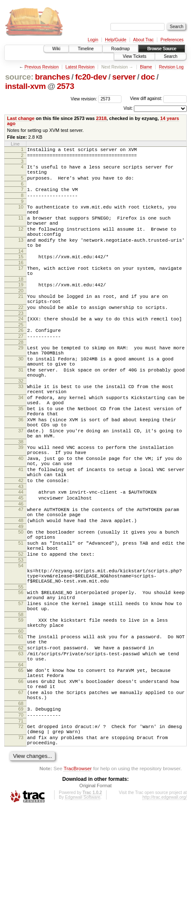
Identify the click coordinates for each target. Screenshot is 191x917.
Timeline (85, 48)
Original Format (95, 894)
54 (20, 639)
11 (20, 229)
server (124, 76)
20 (20, 314)
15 (20, 275)
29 (20, 379)
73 (20, 843)
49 (20, 594)
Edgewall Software (82, 905)
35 (20, 453)
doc (148, 76)
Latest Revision (79, 67)
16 (20, 283)
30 (20, 393)
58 (20, 698)
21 (20, 320)
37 (20, 480)
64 (20, 757)
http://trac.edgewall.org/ (164, 905)
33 (20, 426)
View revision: (84, 98)
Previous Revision (41, 67)
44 (20, 553)
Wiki (56, 48)
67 (20, 790)
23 (20, 341)
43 (20, 547)
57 (20, 685)
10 (20, 215)
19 (20, 307)
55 (20, 665)
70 (20, 817)
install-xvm (25, 86)
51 (20, 613)
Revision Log (171, 67)
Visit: (128, 108)
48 (20, 586)
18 (20, 302)
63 (20, 744)
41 (20, 526)
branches (52, 76)
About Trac (143, 39)
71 (20, 824)
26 (20, 359)
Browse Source (161, 48)
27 (20, 366)
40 (20, 513)
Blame (146, 67)
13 (20, 256)
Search (170, 56)
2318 (101, 118)
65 (20, 763)
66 (20, 777)
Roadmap (120, 48)
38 (20, 494)
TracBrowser (78, 877)
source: (19, 76)
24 (20, 346)
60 (20, 717)
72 (20, 829)
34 (20, 439)
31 (20, 406)
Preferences (172, 39)
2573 (65, 86)
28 (20, 374)
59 (20, 704)
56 (20, 671)
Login (93, 39)
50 (20, 599)
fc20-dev (91, 76)
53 (20, 634)
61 (20, 723)
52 (20, 626)
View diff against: (158, 98)
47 (20, 573)
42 (20, 540)
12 (20, 243)
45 (20, 560)
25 (20, 354)
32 (20, 420)
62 (20, 737)
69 (20, 809)
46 (20, 567)
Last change (21, 118)
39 (20, 499)
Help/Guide (115, 39)
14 (20, 270)
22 (20, 334)
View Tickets (134, 56)
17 (20, 288)
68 (20, 804)
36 (20, 466)
